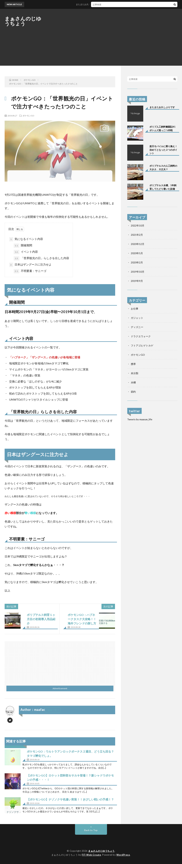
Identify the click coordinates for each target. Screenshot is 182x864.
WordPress (123, 854)
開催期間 (23, 246)
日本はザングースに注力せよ (30, 265)
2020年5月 (137, 253)
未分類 (134, 373)
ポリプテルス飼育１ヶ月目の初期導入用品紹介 (41, 619)
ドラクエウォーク (141, 336)
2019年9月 (137, 280)
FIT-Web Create (91, 854)
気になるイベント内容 (26, 239)
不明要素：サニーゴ (30, 271)
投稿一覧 (52, 710)
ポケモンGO (28, 115)
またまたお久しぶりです (92, 4)
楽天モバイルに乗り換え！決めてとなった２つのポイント (163, 150)
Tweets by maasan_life (139, 419)
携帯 (133, 363)
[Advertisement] (112, 37)
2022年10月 (137, 225)
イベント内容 (26, 252)
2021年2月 (137, 234)
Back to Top (91, 830)
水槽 (133, 382)
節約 (133, 391)
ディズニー (137, 327)
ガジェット (137, 317)
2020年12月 (137, 243)
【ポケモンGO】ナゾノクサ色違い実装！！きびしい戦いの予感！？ (70, 799)
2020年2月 (137, 262)
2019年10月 (137, 271)
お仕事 (134, 308)
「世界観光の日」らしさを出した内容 (41, 258)
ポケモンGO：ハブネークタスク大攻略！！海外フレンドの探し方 (82, 619)
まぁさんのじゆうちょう (23, 21)
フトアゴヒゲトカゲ (142, 345)
